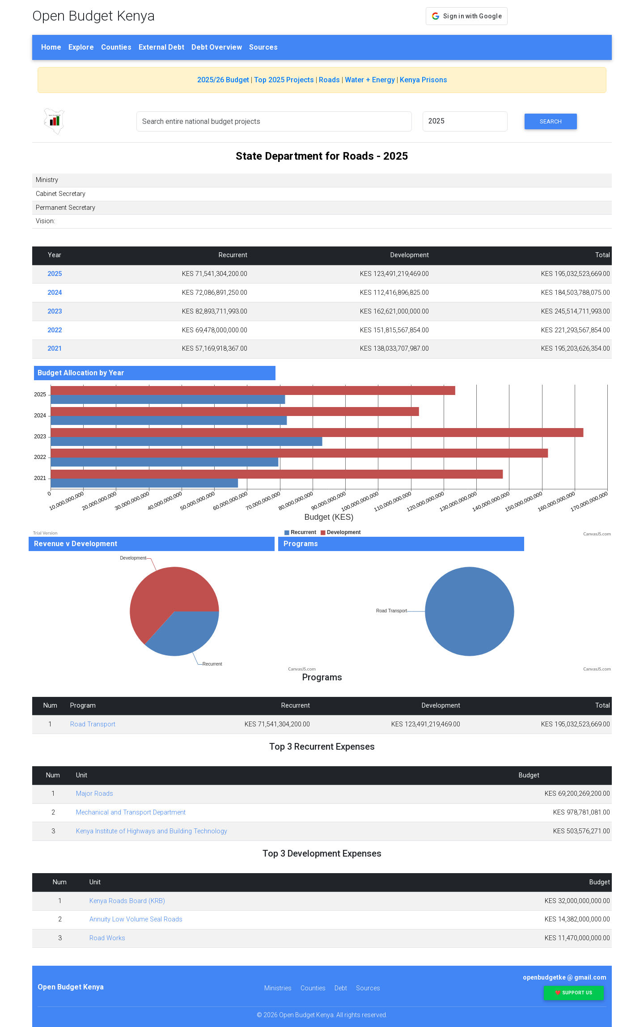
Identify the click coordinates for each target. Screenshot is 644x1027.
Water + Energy (370, 80)
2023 (54, 311)
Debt (341, 988)
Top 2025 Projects (284, 80)
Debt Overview (216, 47)
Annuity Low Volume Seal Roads (135, 919)
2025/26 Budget (223, 80)
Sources (263, 47)
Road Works (107, 938)
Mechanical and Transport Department (131, 812)
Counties (116, 47)
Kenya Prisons (423, 80)
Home (51, 47)
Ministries (278, 988)
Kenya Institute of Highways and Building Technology (151, 831)
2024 (54, 293)
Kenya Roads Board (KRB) (127, 901)
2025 (54, 274)
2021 (54, 348)
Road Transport (92, 724)
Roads (329, 80)
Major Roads (94, 794)
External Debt (161, 47)
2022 (54, 330)
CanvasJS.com (597, 534)
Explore (81, 47)
